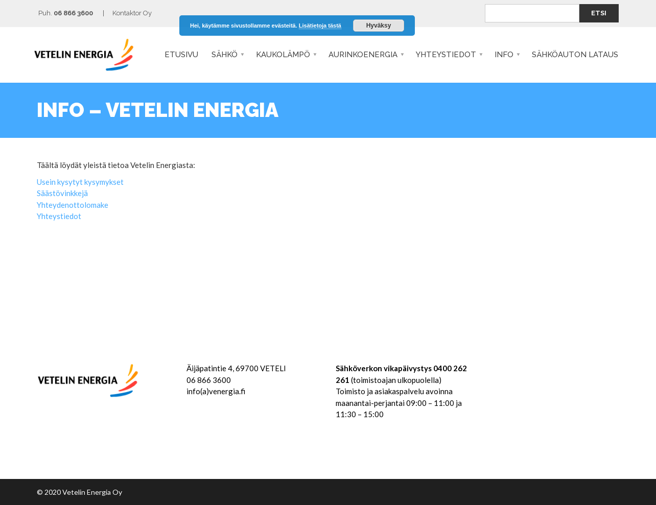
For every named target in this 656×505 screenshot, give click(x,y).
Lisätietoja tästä (320, 25)
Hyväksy (378, 25)
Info (504, 54)
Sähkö (225, 54)
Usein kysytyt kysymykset (80, 181)
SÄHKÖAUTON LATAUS (575, 54)
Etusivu (181, 54)
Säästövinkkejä (62, 193)
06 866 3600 (73, 13)
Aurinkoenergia (363, 54)
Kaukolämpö (283, 54)
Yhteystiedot (446, 54)
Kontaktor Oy (132, 13)
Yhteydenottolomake (72, 204)
